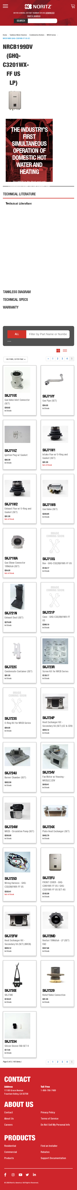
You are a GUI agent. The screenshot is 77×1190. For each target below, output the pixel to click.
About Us (9, 1119)
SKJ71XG (48, 559)
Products (9, 1158)
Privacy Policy (48, 1112)
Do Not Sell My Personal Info (55, 1125)
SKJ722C (11, 667)
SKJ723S (11, 718)
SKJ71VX (11, 395)
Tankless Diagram (17, 292)
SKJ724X (48, 827)
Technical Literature (19, 194)
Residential (10, 1146)
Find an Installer (49, 1146)
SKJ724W (11, 827)
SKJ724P (48, 718)
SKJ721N (11, 613)
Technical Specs (15, 299)
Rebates (45, 1152)
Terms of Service (49, 1119)
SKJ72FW (11, 936)
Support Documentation (53, 1158)
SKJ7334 (11, 1041)
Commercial (10, 1152)
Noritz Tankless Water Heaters (38, 6)
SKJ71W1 (48, 450)
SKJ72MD (48, 936)
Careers (8, 1125)
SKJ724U (11, 773)
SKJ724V (48, 772)
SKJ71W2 (11, 504)
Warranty (10, 307)
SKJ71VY (48, 396)
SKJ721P (48, 612)
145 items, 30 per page (15, 359)
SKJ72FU (48, 878)
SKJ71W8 (48, 505)
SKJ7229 (48, 990)
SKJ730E (10, 990)
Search (21, 21)
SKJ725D (11, 878)
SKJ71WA (11, 558)
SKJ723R (48, 667)
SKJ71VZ (11, 450)
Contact (8, 1112)
